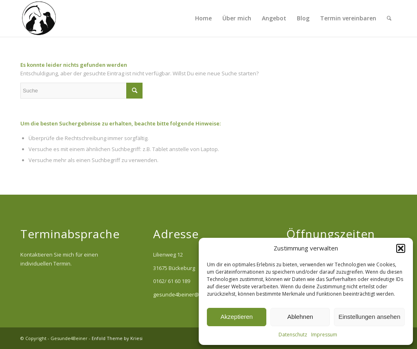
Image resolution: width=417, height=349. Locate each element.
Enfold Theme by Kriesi (117, 338)
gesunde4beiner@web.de (185, 294)
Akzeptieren (236, 316)
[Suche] (389, 18)
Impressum (324, 334)
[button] (401, 248)
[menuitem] (203, 18)
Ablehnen (300, 316)
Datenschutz (293, 334)
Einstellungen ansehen (369, 316)
